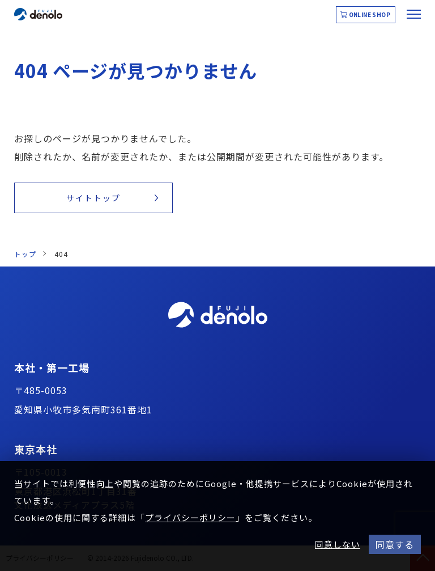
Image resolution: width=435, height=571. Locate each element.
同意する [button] (395, 544)
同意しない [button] (337, 544)
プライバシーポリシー (190, 517)
